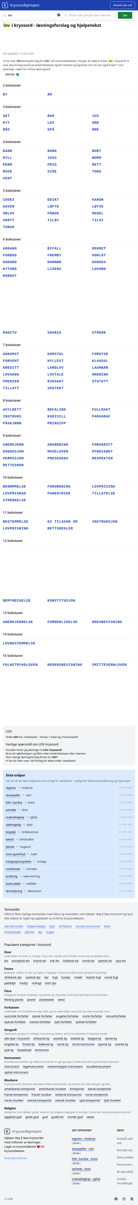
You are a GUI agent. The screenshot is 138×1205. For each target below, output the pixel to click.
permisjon (13, 458)
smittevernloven (109, 665)
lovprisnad (14, 493)
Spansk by (104, 1044)
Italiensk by (45, 1044)
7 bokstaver (12, 345)
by (5, 94)
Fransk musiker (41, 1095)
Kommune (42, 1050)
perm (7, 165)
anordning (57, 445)
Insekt (78, 977)
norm (96, 158)
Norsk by (62, 1044)
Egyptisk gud (13, 1117)
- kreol (85, 1159)
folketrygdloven (20, 665)
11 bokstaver (13, 512)
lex (50, 123)
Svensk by (121, 1044)
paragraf (101, 416)
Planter (29, 932)
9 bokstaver (12, 435)
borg (52, 151)
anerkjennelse (18, 622)
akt (6, 116)
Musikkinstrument (98, 1066)
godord (10, 262)
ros (6, 130)
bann (7, 151)
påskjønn (12, 423)
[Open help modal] (17, 74)
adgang (10, 248)
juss (52, 158)
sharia (54, 333)
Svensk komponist (39, 1100)
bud (50, 116)
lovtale (55, 374)
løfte (53, 206)
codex (9, 200)
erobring (11, 876)
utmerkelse (14, 500)
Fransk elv (39, 961)
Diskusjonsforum (15, 1158)
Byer (52, 926)
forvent (11, 361)
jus (95, 116)
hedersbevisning (64, 665)
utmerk (99, 333)
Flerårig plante (13, 1000)
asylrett (12, 410)
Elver (107, 926)
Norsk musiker (14, 1100)
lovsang (11, 374)
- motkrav (84, 1139)
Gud (45, 1117)
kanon (98, 200)
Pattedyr (10, 983)
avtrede (11, 810)
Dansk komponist (99, 1089)
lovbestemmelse (19, 643)
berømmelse (14, 487)
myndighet (102, 451)
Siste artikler (125, 1157)
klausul (100, 361)
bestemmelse (15, 522)
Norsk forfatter (92, 1016)
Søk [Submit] (125, 15)
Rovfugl (36, 983)
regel (98, 213)
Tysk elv (121, 961)
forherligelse (62, 622)
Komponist (77, 1089)
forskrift (102, 445)
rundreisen (13, 869)
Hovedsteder (12, 932)
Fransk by (28, 1044)
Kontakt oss (125, 1150)
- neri (83, 1149)
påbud (53, 213)
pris (52, 165)
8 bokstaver (12, 400)
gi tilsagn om (62, 522)
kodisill (56, 416)
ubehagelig (13, 825)
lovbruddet (13, 884)
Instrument (11, 1066)
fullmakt (101, 410)
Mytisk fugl (93, 977)
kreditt (11, 368)
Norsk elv (88, 961)
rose (7, 171)
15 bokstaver (13, 655)
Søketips (10, 74)
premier (11, 381)
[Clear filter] (90, 15)
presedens (57, 458)
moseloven (57, 451)
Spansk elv (105, 961)
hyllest (55, 361)
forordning (59, 487)
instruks (12, 416)
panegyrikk (59, 493)
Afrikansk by (41, 1038)
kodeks (99, 262)
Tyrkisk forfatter (86, 1022)
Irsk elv (54, 961)
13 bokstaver (13, 613)
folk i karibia (14, 802)
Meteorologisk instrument (65, 1066)
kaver (9, 206)
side (52, 171)
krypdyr (11, 832)
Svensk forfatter (40, 1022)
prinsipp (56, 423)
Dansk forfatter (42, 1016)
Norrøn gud (75, 1117)
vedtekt (55, 388)
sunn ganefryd (15, 854)
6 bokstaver (12, 239)
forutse (100, 354)
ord (95, 123)
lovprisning (15, 528)
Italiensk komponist (68, 1095)
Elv (6, 961)
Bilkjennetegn (36, 926)
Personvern (124, 1165)
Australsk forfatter (16, 1016)
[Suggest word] (122, 5)
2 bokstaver (12, 85)
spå (50, 130)
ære (95, 130)
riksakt (55, 381)
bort (96, 151)
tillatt (11, 388)
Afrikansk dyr (13, 977)
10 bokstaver (13, 477)
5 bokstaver (12, 190)
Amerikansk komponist (19, 1089)
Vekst (61, 1000)
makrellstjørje (15, 817)
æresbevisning (107, 622)
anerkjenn (13, 445)
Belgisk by (94, 1038)
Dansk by (111, 1038)
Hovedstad (24, 1050)
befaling (56, 410)
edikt (53, 200)
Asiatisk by (60, 1038)
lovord (99, 269)
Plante (31, 1000)
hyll (7, 158)
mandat (10, 276)
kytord (10, 269)
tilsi (98, 220)
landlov (55, 368)
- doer (81, 1169)
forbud (10, 255)
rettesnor (13, 465)
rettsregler (60, 528)
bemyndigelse (17, 601)
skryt (9, 220)
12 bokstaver (13, 540)
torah (9, 227)
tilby (53, 220)
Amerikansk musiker (52, 1089)
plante (10, 847)
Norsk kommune (83, 1044)
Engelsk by (11, 1044)
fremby (54, 255)
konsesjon (13, 451)
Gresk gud (32, 1117)
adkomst (11, 354)
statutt (100, 381)
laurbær (100, 368)
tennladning (14, 891)
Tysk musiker (112, 1100)
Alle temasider (13, 926)
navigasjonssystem (18, 861)
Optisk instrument (16, 1072)
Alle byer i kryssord (17, 1038)
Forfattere (65, 926)
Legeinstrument (33, 1066)
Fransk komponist (16, 1095)
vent (7, 178)
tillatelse (103, 493)
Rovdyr (23, 983)
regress (11, 788)
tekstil (10, 839)
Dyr (40, 932)
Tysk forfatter (63, 1022)
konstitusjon (61, 601)
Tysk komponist (90, 1100)
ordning (100, 374)
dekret (99, 248)
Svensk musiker (65, 1100)
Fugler (50, 932)
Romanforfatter (116, 1016)
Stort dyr (50, 983)
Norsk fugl (111, 977)
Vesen (90, 1117)
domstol (55, 354)
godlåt (99, 255)
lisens (54, 269)
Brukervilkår (125, 1172)
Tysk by (9, 1050)
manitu (10, 333)
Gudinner (57, 1117)
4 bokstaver (12, 142)
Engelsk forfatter (67, 1016)
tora (96, 171)
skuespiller (13, 795)
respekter (102, 458)
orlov (9, 213)
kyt (6, 123)
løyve (98, 206)
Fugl (55, 977)
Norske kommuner (87, 926)
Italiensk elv (71, 961)
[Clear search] (59, 15)
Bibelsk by (77, 1038)
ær (49, 94)
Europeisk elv (21, 961)
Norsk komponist (96, 1095)
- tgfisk (86, 1179)
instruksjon (105, 522)
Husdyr (66, 977)
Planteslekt (46, 1000)
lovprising (103, 487)
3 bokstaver (12, 106)
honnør (54, 262)
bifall (54, 248)
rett (96, 165)
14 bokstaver (13, 634)
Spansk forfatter (15, 1022)
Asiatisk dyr (33, 977)
